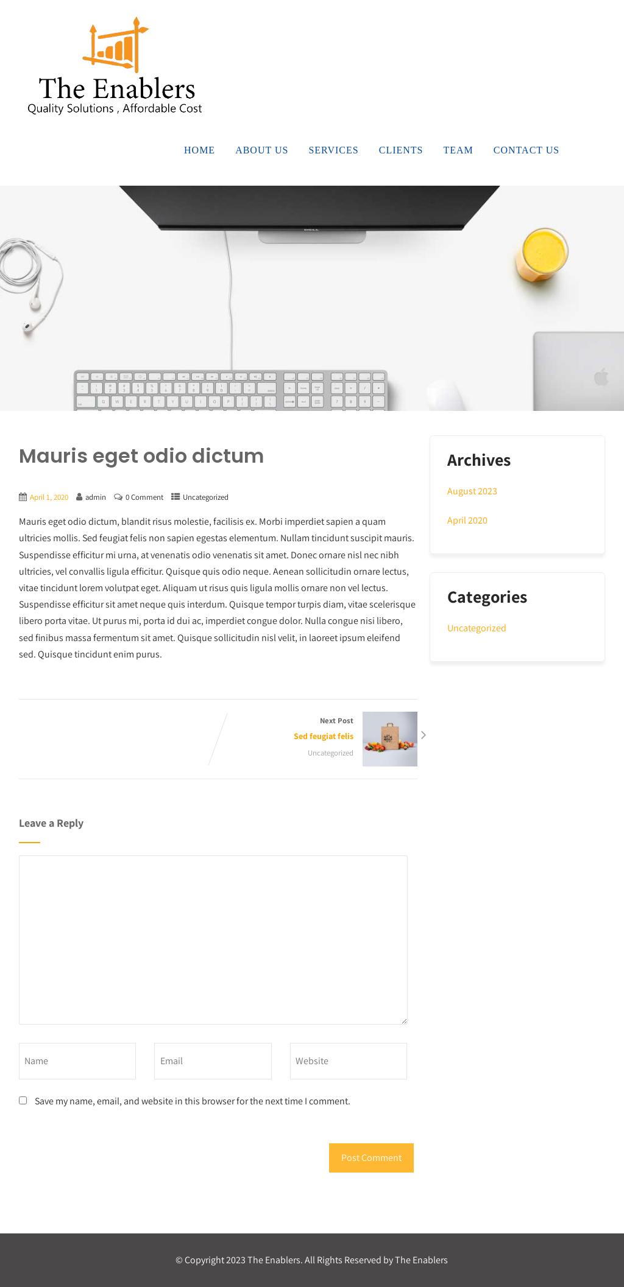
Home (199, 150)
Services (333, 150)
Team (458, 150)
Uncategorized (206, 497)
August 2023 (472, 491)
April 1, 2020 (49, 497)
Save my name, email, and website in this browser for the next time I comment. (192, 1101)
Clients (401, 150)
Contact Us (526, 150)
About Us (261, 150)
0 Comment (144, 497)
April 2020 (467, 520)
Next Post (317, 729)
